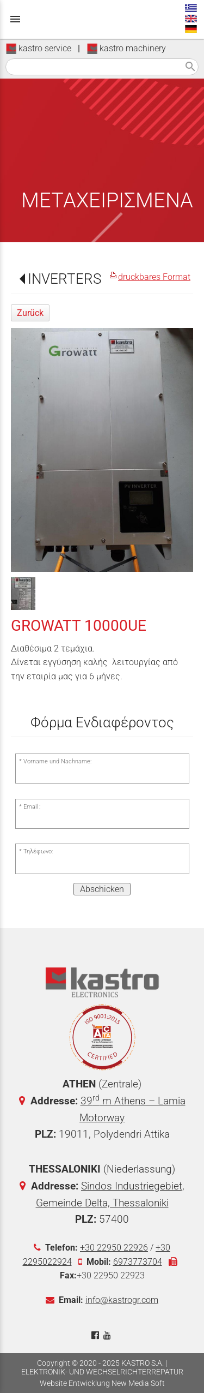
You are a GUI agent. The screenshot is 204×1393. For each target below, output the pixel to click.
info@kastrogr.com (121, 1300)
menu (15, 19)
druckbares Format (154, 277)
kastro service (38, 48)
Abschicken (102, 889)
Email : (31, 806)
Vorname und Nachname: (57, 761)
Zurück (30, 313)
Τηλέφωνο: (38, 851)
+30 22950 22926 (114, 1247)
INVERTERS (64, 279)
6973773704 (137, 1262)
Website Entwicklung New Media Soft (102, 1383)
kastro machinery (126, 48)
